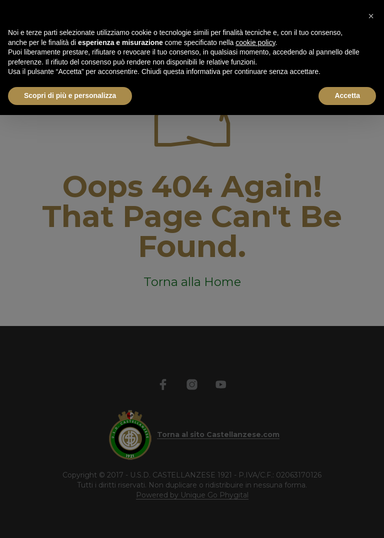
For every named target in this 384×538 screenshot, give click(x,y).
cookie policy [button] (255, 42)
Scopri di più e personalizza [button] (70, 96)
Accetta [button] (347, 96)
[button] (371, 16)
